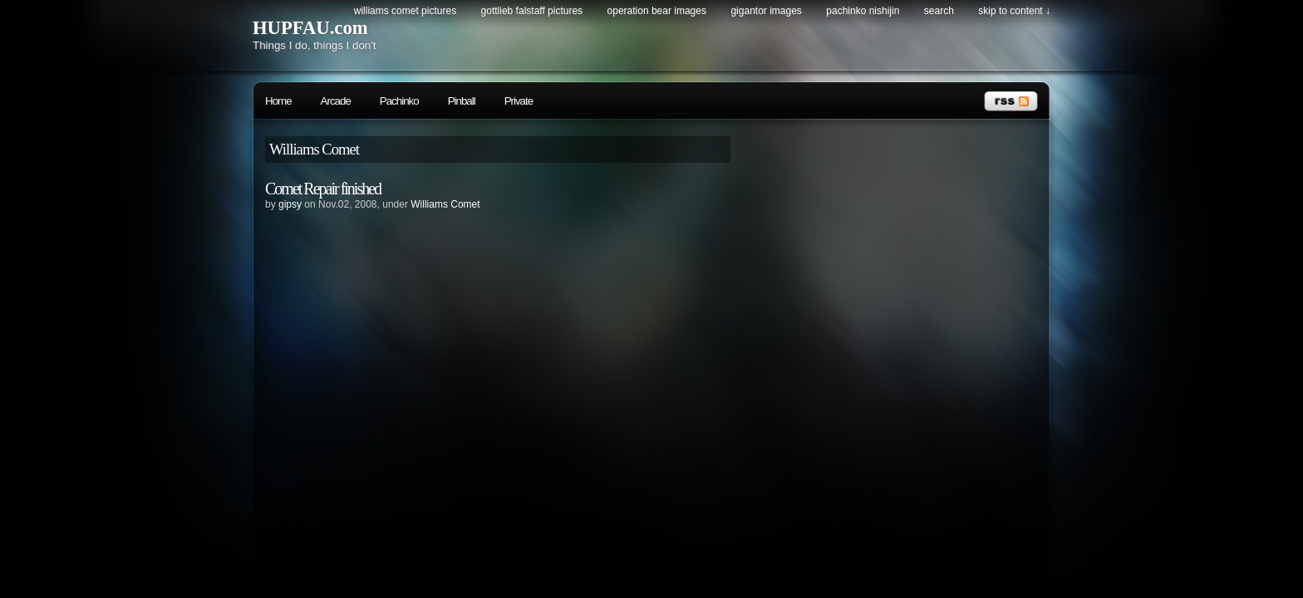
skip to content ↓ (1014, 11)
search (939, 11)
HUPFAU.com (310, 27)
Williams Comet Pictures (405, 11)
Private (518, 101)
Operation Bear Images (656, 11)
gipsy (290, 204)
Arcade (336, 101)
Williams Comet (445, 204)
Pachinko (399, 101)
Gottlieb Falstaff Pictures (532, 11)
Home (278, 101)
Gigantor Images (765, 11)
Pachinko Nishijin (862, 11)
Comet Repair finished (323, 188)
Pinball (461, 101)
